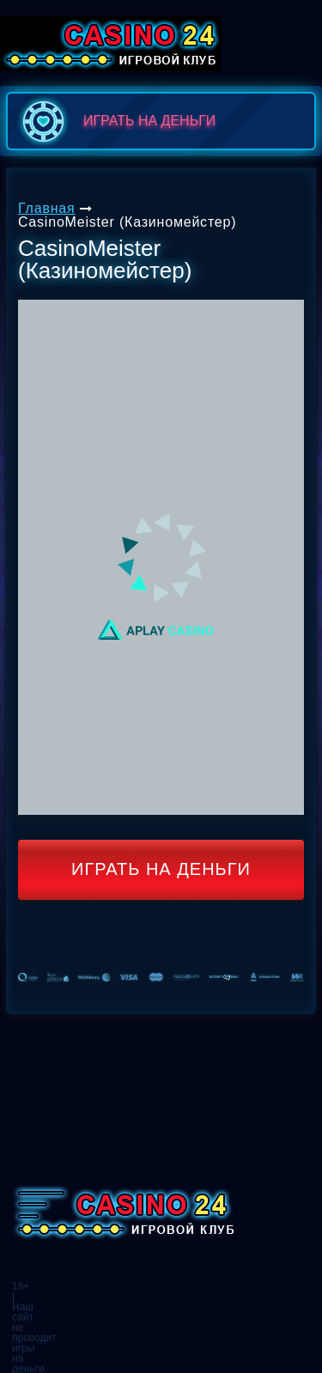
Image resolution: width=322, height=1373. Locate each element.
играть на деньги (115, 121)
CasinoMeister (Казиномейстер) (127, 222)
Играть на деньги (161, 869)
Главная (47, 208)
